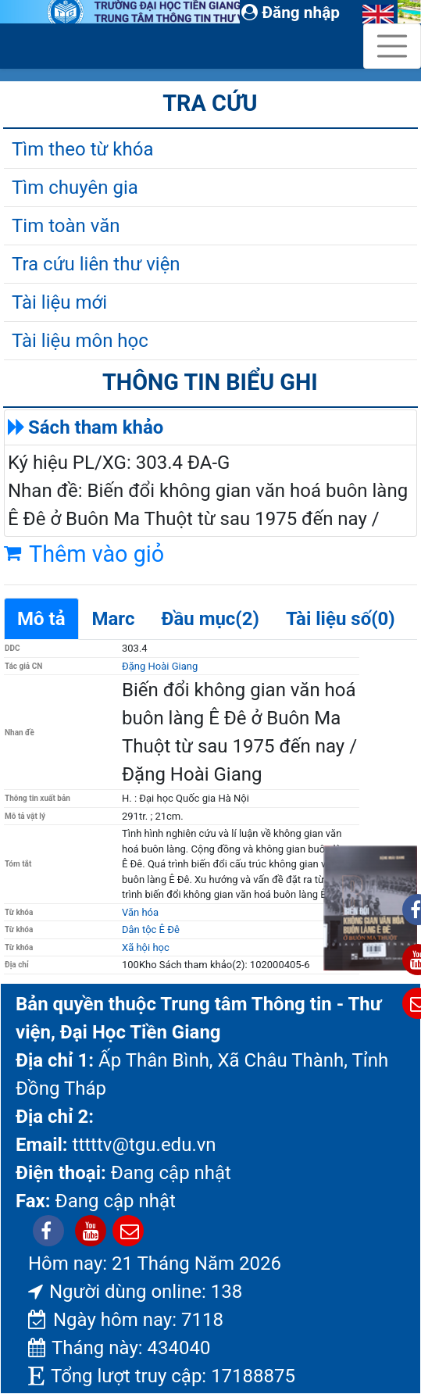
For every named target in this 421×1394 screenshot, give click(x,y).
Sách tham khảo (95, 427)
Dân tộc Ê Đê (151, 929)
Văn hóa (140, 912)
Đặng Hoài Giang (160, 666)
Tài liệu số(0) (340, 619)
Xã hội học (145, 947)
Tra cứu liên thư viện (96, 264)
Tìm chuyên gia (75, 187)
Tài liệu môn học (80, 341)
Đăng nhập (290, 12)
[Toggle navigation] (392, 46)
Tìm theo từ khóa (82, 149)
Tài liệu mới (59, 302)
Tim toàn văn (66, 226)
